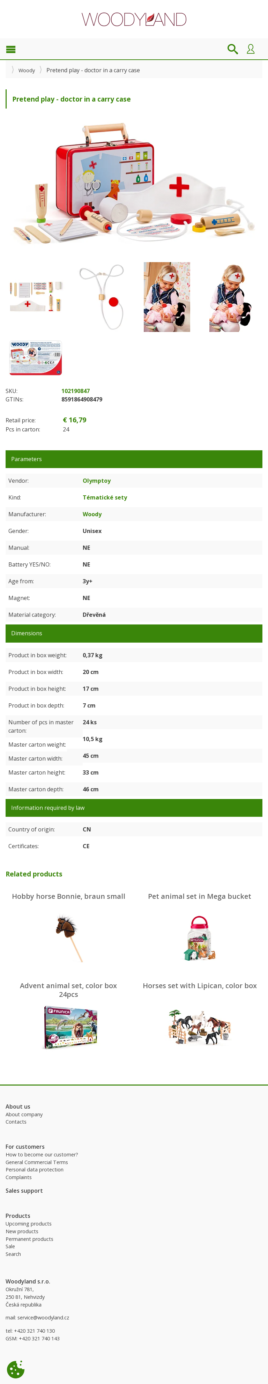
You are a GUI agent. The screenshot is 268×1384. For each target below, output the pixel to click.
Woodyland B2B (134, 19)
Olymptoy (97, 480)
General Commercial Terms (37, 1162)
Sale (10, 1246)
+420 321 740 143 (39, 1338)
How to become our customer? (42, 1154)
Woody (26, 70)
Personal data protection (35, 1169)
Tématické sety (105, 497)
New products (22, 1231)
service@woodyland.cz (43, 1317)
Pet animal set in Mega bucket (199, 896)
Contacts (16, 1121)
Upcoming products (29, 1223)
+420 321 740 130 (34, 1330)
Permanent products (29, 1239)
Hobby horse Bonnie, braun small (68, 896)
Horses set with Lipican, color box (200, 985)
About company (24, 1114)
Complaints (19, 1177)
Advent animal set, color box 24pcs (68, 990)
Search (13, 1254)
